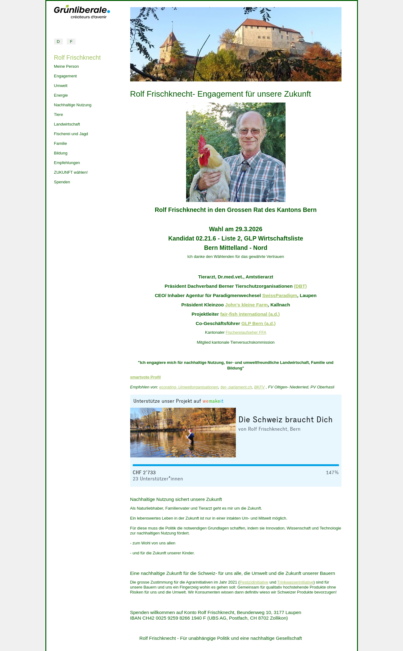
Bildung (60, 153)
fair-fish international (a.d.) (250, 314)
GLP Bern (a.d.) (258, 323)
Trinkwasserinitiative (295, 582)
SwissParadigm (279, 295)
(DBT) (300, 286)
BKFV (259, 387)
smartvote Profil (145, 377)
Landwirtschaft (67, 124)
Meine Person (66, 66)
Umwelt (60, 85)
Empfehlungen (67, 162)
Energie (61, 95)
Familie (60, 143)
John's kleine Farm (246, 304)
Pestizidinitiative (254, 582)
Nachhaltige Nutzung (73, 105)
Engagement (65, 76)
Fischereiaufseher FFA (246, 332)
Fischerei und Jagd (71, 133)
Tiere (58, 114)
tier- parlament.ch (236, 387)
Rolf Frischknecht (77, 57)
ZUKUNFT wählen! (71, 172)
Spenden (62, 182)
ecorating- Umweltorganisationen (188, 387)
